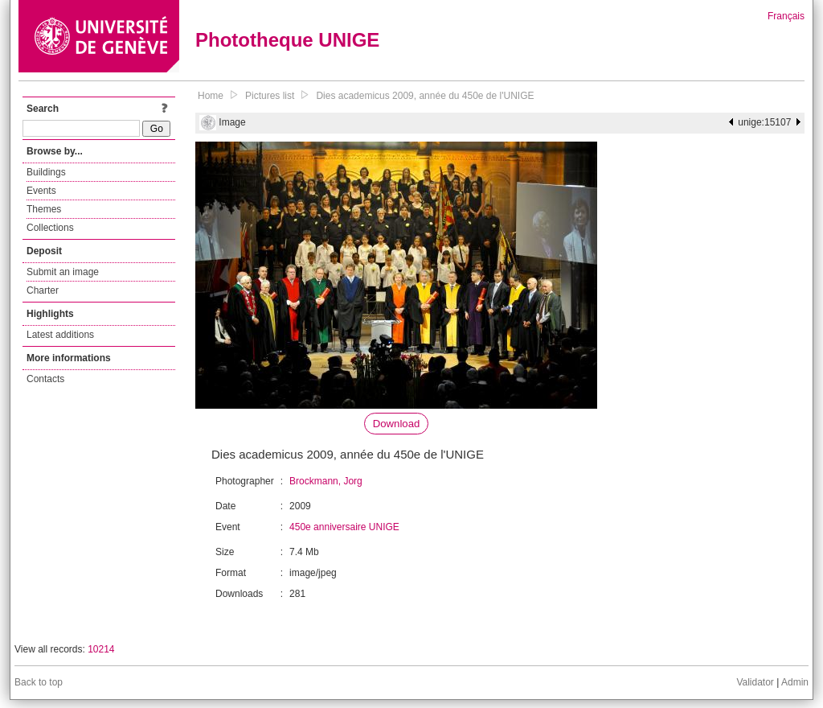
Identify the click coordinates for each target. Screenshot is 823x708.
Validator (754, 682)
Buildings (46, 172)
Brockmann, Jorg (325, 481)
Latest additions (60, 334)
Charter (43, 290)
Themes (44, 209)
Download (396, 424)
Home (210, 95)
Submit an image (63, 272)
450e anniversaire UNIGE (344, 527)
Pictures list (269, 95)
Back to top (38, 682)
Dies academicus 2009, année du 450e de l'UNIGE (425, 95)
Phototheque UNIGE (287, 40)
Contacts (45, 379)
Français (786, 16)
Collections (50, 227)
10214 (101, 649)
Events (41, 190)
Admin (795, 682)
